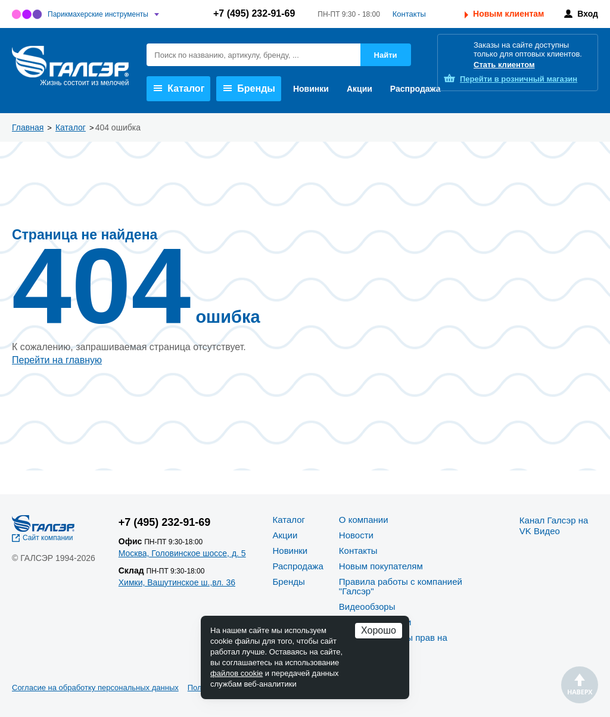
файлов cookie (236, 673)
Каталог (179, 88)
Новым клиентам (508, 13)
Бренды (249, 88)
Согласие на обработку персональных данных (95, 687)
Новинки (311, 88)
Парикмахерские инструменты (98, 14)
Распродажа (415, 88)
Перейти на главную (57, 360)
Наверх (579, 684)
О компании (363, 520)
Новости (356, 535)
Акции (359, 88)
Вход (587, 13)
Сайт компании (48, 538)
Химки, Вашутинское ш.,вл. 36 (177, 582)
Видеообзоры (367, 606)
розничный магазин (518, 78)
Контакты (409, 14)
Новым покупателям (381, 566)
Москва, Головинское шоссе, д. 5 (182, 553)
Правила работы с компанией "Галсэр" (400, 586)
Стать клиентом (504, 64)
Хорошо (378, 630)
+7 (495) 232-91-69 (254, 13)
